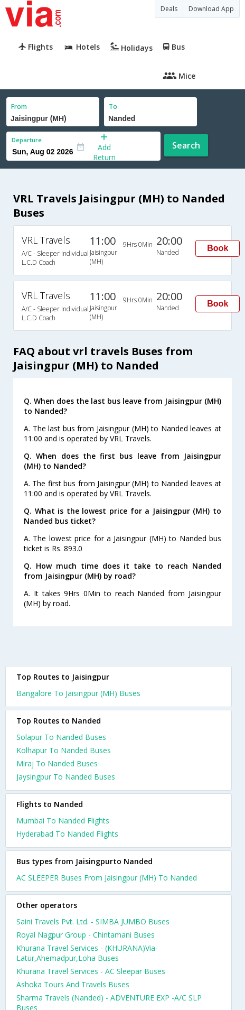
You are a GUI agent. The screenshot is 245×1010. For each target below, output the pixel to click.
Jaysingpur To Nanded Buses (65, 777)
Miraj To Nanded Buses (57, 763)
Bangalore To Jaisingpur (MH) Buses (78, 693)
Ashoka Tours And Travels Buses (72, 984)
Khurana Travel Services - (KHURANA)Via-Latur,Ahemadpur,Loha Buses (87, 953)
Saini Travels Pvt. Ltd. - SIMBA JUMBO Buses (92, 921)
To (113, 106)
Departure (27, 140)
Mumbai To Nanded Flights (62, 821)
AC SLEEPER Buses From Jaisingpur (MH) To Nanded (106, 878)
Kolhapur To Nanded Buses (63, 750)
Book (217, 248)
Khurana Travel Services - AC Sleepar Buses (90, 971)
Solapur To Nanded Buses (61, 737)
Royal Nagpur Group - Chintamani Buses (85, 935)
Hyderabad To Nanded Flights (67, 834)
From (19, 106)
